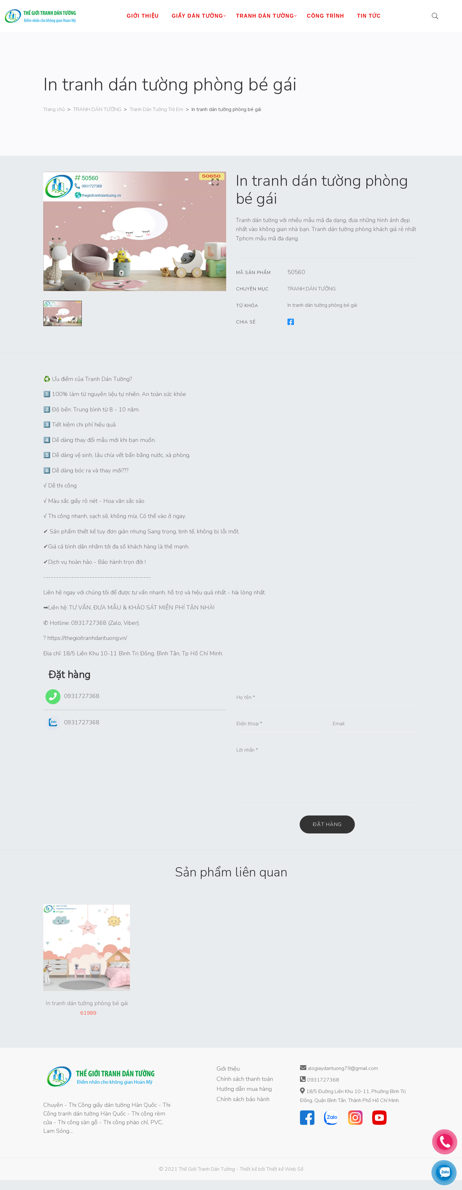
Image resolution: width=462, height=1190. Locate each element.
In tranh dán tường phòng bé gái (322, 305)
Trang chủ (54, 109)
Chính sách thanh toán (245, 1079)
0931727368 (71, 696)
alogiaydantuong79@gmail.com (339, 1068)
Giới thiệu (228, 1069)
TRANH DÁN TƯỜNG (97, 109)
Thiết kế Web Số (285, 1169)
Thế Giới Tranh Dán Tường (207, 1169)
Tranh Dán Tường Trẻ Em (156, 109)
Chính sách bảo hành (243, 1099)
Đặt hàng (327, 824)
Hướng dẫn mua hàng (244, 1089)
